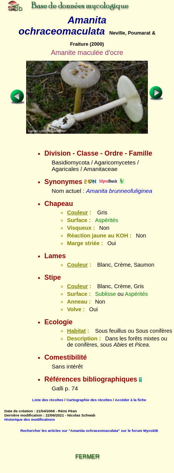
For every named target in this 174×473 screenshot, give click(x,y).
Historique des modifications (29, 419)
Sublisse (105, 294)
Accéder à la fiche (130, 400)
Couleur (77, 212)
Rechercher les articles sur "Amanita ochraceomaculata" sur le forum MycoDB (89, 430)
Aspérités (106, 220)
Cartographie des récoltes (89, 400)
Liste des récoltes (47, 400)
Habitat (76, 331)
